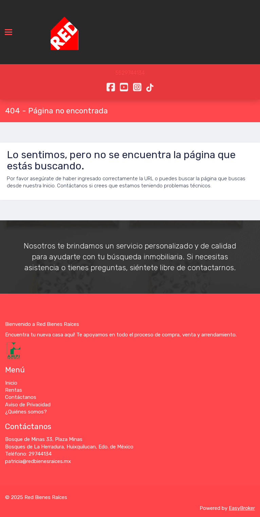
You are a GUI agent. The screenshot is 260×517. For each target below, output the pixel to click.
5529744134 (130, 73)
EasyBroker (242, 508)
